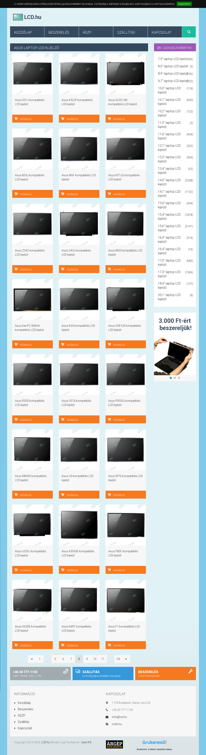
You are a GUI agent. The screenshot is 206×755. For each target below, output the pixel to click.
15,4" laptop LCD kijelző (175, 217)
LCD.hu (45, 742)
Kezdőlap (22, 703)
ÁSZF (20, 715)
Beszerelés (23, 709)
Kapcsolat (23, 728)
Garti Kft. (86, 742)
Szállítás (21, 722)
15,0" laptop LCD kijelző (175, 205)
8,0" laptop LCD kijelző (175, 66)
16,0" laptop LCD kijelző (175, 240)
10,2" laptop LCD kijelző (175, 113)
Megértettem (184, 4)
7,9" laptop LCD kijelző (175, 59)
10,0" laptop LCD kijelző (175, 90)
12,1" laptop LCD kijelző (175, 148)
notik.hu (117, 724)
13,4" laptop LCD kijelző (175, 171)
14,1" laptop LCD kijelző (175, 194)
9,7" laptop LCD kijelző (175, 81)
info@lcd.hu (119, 717)
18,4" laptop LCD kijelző (175, 285)
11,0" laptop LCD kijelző (175, 125)
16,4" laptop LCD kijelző (175, 251)
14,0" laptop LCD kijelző (175, 182)
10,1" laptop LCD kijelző (175, 102)
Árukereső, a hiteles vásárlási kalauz (154, 749)
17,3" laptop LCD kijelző (175, 274)
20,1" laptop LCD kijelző (175, 297)
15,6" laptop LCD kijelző (175, 228)
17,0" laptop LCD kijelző (175, 263)
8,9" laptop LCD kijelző (175, 74)
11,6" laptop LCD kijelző (175, 136)
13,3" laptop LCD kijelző (175, 159)
